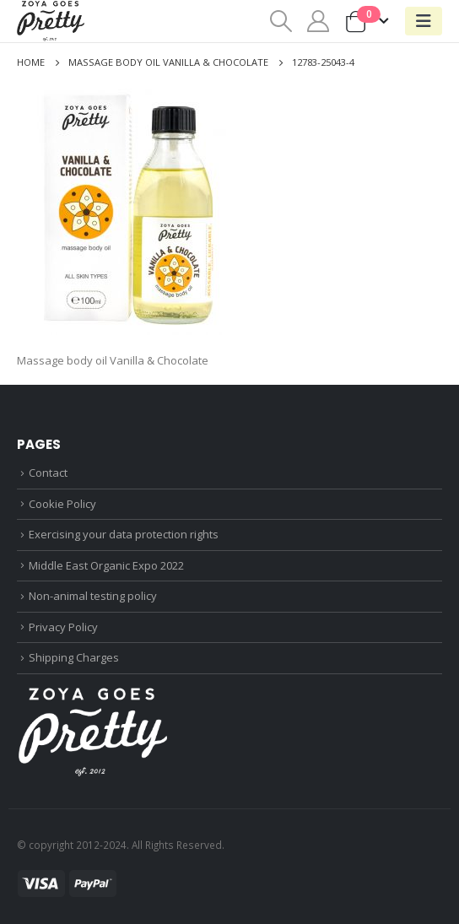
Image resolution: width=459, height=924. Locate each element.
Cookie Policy (62, 503)
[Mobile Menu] (423, 21)
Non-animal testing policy (93, 595)
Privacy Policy (63, 627)
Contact (48, 472)
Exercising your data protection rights (124, 534)
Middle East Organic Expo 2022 (106, 565)
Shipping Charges (74, 657)
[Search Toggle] (280, 21)
